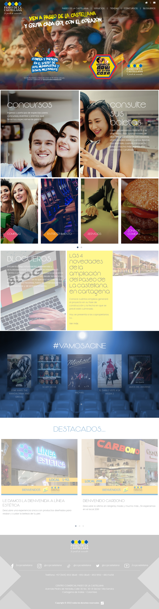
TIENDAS (114, 8)
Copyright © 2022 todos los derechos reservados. (77, 602)
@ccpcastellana (53, 565)
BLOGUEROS (149, 8)
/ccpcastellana (24, 565)
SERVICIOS (99, 8)
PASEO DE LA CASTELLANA (75, 8)
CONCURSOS (131, 8)
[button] (78, 247)
